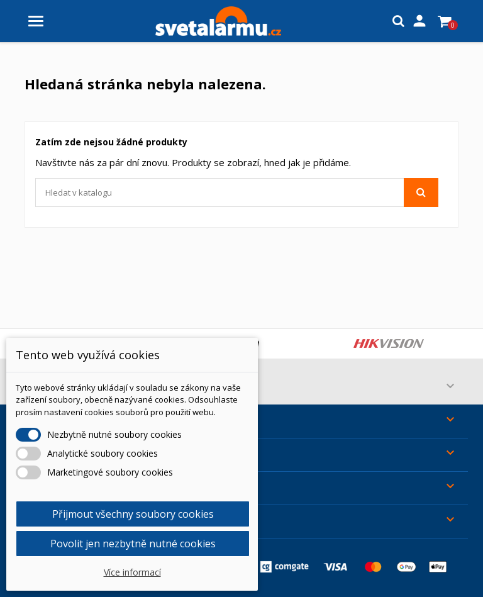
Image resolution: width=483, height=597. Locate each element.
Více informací (132, 572)
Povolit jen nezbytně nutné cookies (133, 543)
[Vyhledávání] (236, 192)
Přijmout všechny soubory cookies (133, 514)
